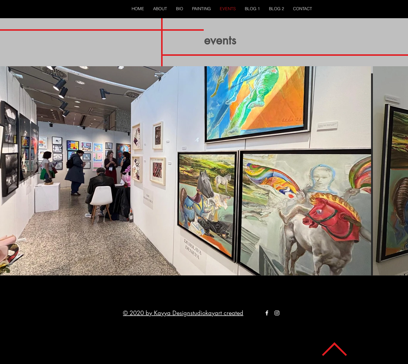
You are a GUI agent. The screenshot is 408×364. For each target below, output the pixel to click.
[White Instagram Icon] (277, 313)
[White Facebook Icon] (267, 313)
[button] (201, 8)
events (220, 40)
